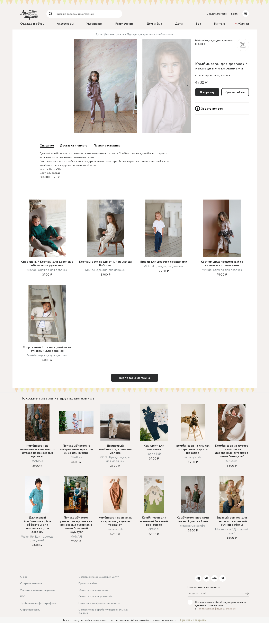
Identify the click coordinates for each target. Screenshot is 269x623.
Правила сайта (88, 583)
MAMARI (37, 461)
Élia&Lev (76, 457)
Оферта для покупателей (95, 596)
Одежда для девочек (140, 34)
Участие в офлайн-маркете (37, 589)
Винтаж (219, 23)
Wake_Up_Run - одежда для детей (37, 538)
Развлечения (124, 23)
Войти (234, 13)
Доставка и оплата (74, 145)
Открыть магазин (31, 583)
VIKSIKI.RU (154, 529)
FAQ (23, 596)
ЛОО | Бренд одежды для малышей (115, 459)
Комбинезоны (164, 34)
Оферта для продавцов (94, 589)
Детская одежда (114, 34)
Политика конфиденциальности (99, 603)
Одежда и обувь (32, 23)
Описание (47, 145)
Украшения (94, 23)
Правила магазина (107, 145)
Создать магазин (217, 13)
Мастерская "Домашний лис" (231, 531)
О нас (23, 576)
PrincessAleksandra (193, 526)
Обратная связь (30, 609)
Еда (198, 23)
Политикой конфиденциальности (216, 608)
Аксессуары (65, 23)
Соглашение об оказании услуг (99, 576)
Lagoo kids (154, 454)
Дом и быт (154, 23)
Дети (179, 23)
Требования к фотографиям (38, 603)
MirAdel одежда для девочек (214, 40)
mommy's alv (193, 457)
